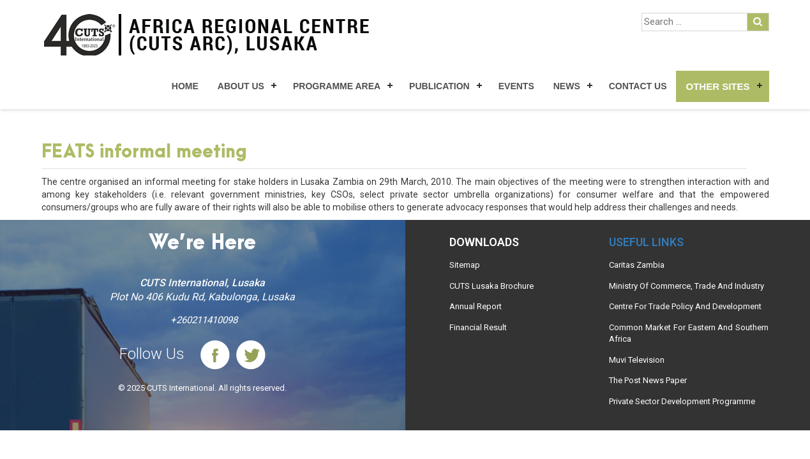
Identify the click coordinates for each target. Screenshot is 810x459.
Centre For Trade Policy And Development (685, 306)
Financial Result (478, 327)
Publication (439, 86)
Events (516, 86)
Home (185, 86)
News (566, 86)
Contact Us (638, 86)
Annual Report (475, 306)
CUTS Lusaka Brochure (491, 286)
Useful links (646, 242)
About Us (241, 86)
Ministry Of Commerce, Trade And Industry (686, 286)
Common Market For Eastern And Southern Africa (689, 333)
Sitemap (464, 265)
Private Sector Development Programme (682, 401)
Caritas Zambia (636, 265)
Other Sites (717, 86)
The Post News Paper (648, 380)
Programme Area (336, 86)
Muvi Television (636, 360)
